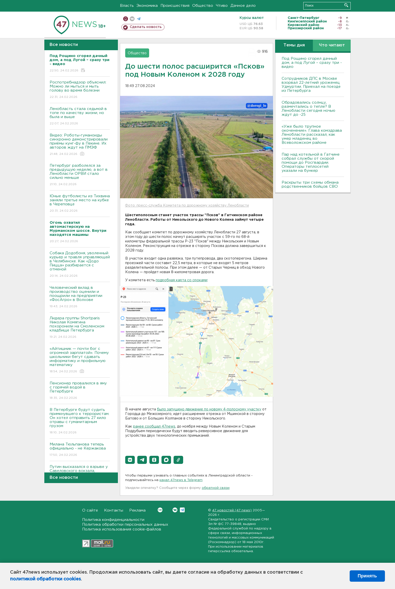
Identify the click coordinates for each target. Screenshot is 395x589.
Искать (346, 5)
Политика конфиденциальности (113, 519)
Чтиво (222, 5)
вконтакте (132, 18)
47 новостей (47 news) (232, 510)
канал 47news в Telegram (181, 480)
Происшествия (174, 5)
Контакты (113, 510)
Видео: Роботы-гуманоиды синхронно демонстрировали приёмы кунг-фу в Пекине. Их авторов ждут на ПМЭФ (80, 145)
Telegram (182, 510)
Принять (367, 575)
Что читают (332, 45)
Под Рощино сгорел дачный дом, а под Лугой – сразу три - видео (312, 62)
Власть (127, 5)
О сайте (90, 510)
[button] (130, 460)
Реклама (137, 510)
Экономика (147, 5)
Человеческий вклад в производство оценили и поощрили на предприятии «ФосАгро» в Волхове (80, 297)
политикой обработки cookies (45, 579)
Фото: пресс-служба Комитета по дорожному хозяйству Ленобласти (187, 205)
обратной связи (215, 488)
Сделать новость (146, 27)
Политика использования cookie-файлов (121, 529)
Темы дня (294, 45)
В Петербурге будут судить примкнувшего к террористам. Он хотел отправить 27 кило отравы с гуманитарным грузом (80, 421)
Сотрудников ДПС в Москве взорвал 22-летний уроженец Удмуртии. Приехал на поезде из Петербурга (311, 84)
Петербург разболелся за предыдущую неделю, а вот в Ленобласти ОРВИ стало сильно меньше (80, 175)
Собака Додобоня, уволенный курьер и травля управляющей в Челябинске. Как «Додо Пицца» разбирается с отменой (80, 264)
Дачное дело (243, 5)
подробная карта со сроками (181, 280)
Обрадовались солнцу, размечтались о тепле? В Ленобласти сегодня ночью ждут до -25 (308, 108)
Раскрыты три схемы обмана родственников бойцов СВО (310, 184)
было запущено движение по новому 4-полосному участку (209, 409)
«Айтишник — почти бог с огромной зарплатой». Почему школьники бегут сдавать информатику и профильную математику (80, 360)
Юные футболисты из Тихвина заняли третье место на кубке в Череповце (80, 203)
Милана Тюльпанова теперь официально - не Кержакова (80, 450)
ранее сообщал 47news (154, 426)
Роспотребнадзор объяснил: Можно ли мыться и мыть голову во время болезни (80, 90)
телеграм (138, 18)
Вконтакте (160, 510)
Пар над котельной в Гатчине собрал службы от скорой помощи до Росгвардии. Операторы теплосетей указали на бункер (311, 162)
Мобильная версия (125, 18)
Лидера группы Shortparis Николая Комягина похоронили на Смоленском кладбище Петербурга (80, 328)
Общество (202, 5)
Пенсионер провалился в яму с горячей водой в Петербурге (80, 391)
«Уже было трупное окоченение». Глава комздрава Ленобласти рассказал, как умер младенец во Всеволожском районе (312, 134)
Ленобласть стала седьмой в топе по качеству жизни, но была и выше (80, 116)
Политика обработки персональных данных (125, 524)
